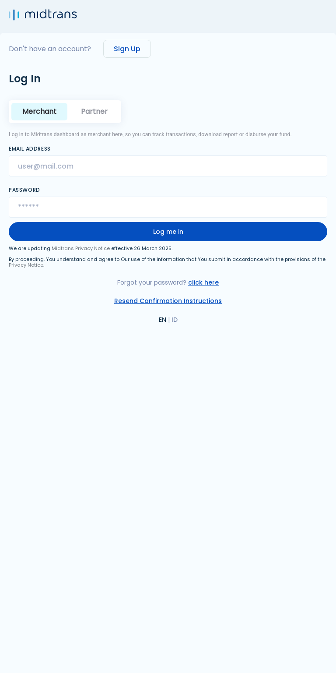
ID (175, 319)
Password (24, 190)
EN (162, 319)
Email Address (30, 149)
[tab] (94, 111)
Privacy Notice (26, 264)
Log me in (168, 231)
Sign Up (127, 49)
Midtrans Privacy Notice (81, 248)
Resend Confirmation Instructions (168, 300)
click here (203, 282)
